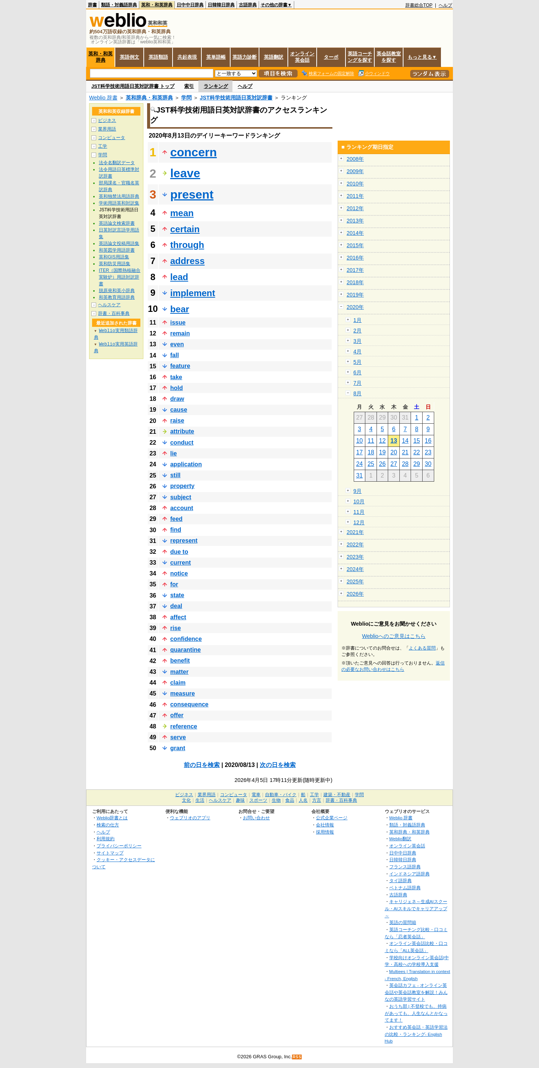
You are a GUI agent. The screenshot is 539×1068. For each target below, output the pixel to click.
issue (178, 322)
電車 (256, 794)
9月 (357, 491)
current (180, 562)
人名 (303, 800)
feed (176, 519)
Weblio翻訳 (400, 838)
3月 (357, 341)
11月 (359, 512)
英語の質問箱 (402, 922)
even (177, 344)
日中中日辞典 (190, 5)
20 (393, 452)
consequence (189, 704)
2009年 (355, 171)
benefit (180, 660)
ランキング (216, 86)
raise (177, 420)
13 (393, 441)
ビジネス (107, 120)
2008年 (355, 159)
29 (416, 464)
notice (179, 573)
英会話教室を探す (389, 57)
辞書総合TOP (419, 5)
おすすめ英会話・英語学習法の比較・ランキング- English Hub (416, 1034)
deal (176, 606)
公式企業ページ (331, 817)
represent (184, 540)
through (187, 245)
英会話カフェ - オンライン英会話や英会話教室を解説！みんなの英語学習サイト (416, 992)
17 (359, 452)
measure (182, 693)
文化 (186, 800)
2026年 (355, 594)
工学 (102, 146)
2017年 (355, 270)
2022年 (355, 544)
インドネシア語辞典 (409, 873)
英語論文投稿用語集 (119, 243)
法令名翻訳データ (117, 162)
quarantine (185, 650)
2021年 (355, 532)
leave (185, 173)
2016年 (355, 258)
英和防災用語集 (114, 263)
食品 (289, 800)
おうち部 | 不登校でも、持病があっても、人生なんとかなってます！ (416, 1013)
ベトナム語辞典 (405, 887)
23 (428, 452)
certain (185, 229)
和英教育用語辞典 (117, 297)
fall (174, 355)
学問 (186, 98)
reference (183, 726)
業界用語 (107, 129)
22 (416, 452)
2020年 (355, 307)
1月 (357, 320)
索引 (189, 86)
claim (178, 682)
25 (371, 464)
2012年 (355, 208)
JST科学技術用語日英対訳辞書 (236, 98)
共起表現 (187, 57)
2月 (357, 331)
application (186, 464)
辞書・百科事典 (114, 313)
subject (180, 497)
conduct (182, 442)
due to (179, 552)
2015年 (355, 245)
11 (371, 441)
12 (382, 441)
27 (393, 464)
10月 (359, 501)
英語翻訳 (273, 57)
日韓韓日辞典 (221, 5)
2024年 (355, 569)
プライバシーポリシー (119, 845)
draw (177, 399)
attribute (182, 431)
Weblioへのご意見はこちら (394, 636)
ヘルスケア (109, 304)
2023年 (355, 557)
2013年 (355, 221)
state (177, 595)
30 (428, 464)
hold (176, 388)
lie (173, 453)
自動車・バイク (280, 794)
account (181, 508)
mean (182, 213)
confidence (186, 639)
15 (416, 441)
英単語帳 (216, 57)
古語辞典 (248, 5)
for (174, 584)
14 (405, 441)
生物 (276, 800)
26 (382, 464)
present (192, 194)
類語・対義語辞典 (119, 5)
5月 (357, 362)
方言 (316, 800)
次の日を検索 (278, 765)
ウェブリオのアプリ (190, 817)
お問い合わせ (256, 817)
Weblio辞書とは (112, 817)
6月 (357, 372)
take (176, 377)
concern (193, 152)
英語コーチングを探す (360, 57)
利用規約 (106, 838)
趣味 (240, 800)
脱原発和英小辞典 (117, 290)
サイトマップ (110, 852)
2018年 (355, 282)
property (182, 486)
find (175, 530)
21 (405, 452)
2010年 (355, 184)
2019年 (355, 295)
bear (179, 309)
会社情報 (325, 824)
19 (382, 452)
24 (359, 464)
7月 (357, 383)
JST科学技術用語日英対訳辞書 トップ (132, 86)
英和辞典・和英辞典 (149, 98)
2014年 (355, 233)
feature (180, 366)
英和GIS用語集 (114, 257)
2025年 (355, 581)
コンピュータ (111, 137)
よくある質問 (422, 648)
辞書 (92, 5)
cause (178, 409)
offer (177, 715)
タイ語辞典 (400, 880)
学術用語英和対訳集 (119, 203)
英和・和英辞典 (157, 5)
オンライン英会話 (302, 57)
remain (180, 333)
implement (192, 293)
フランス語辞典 (405, 866)
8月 (357, 393)
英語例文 (129, 57)
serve (178, 737)
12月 (359, 522)
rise (175, 628)
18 (371, 452)
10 (359, 441)
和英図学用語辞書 (117, 250)
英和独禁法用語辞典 (119, 196)
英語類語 (158, 57)
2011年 (355, 196)
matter (179, 672)
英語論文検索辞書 (117, 223)
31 (359, 475)
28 (405, 464)
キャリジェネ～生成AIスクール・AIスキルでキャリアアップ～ (416, 908)
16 (428, 441)
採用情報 (325, 831)
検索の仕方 (108, 824)
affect (178, 617)
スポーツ (258, 800)
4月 (357, 352)
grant (177, 748)
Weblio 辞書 (103, 98)
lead (179, 277)
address (187, 261)
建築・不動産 (336, 794)
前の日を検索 (202, 765)
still (175, 475)
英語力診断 (244, 57)
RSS (297, 1057)
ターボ (331, 57)
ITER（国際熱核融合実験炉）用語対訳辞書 (119, 277)
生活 (199, 800)
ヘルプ (445, 5)
